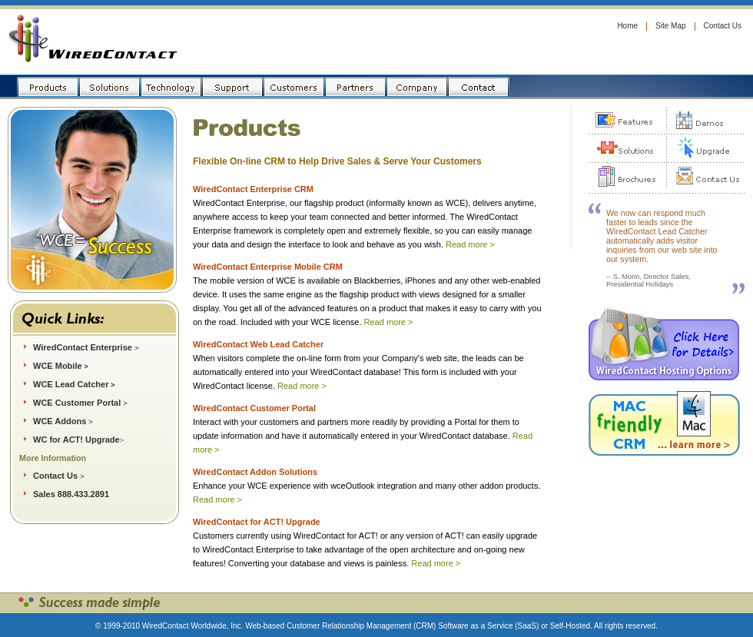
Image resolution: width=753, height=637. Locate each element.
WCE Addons (59, 421)
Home (627, 26)
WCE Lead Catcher (70, 384)
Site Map (670, 26)
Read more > (470, 244)
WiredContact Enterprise (85, 347)
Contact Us (722, 26)
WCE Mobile (57, 365)
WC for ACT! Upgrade (76, 439)
